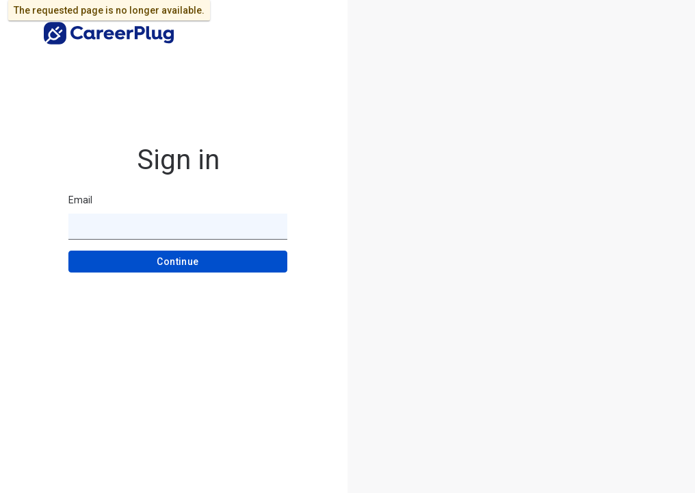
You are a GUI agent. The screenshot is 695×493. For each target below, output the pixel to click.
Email (80, 199)
